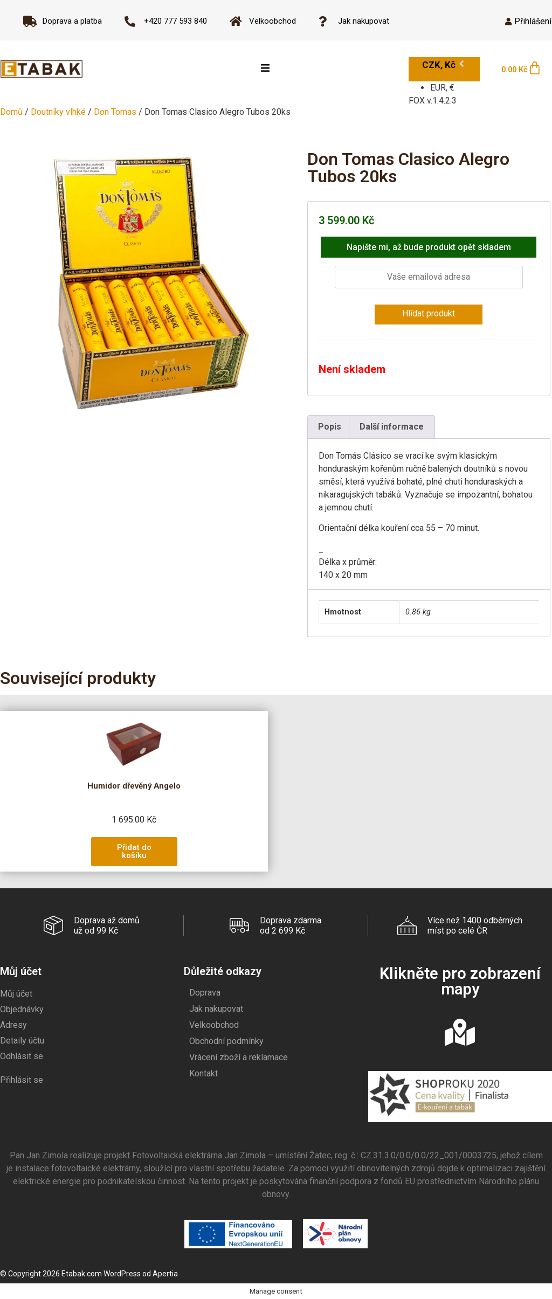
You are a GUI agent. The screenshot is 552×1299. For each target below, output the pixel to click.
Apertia (165, 1273)
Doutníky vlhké (58, 112)
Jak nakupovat (216, 1008)
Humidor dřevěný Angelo (134, 786)
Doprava (204, 992)
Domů (11, 112)
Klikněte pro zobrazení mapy (460, 981)
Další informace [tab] (392, 427)
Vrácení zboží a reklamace (238, 1057)
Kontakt (203, 1073)
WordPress (122, 1273)
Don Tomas (115, 112)
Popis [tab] (329, 427)
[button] (134, 851)
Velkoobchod (214, 1024)
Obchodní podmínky (226, 1040)
